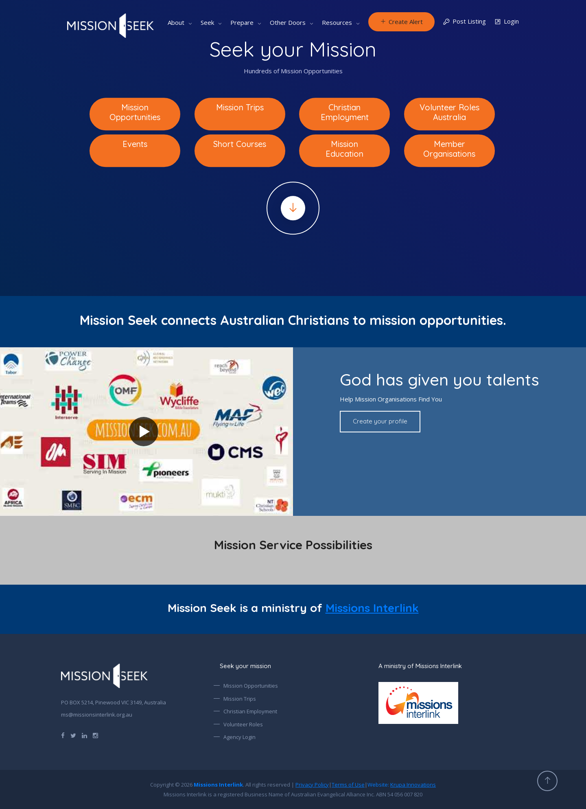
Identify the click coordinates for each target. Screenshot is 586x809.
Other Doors (288, 22)
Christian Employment (250, 711)
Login (506, 22)
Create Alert (401, 22)
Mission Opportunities (250, 685)
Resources (337, 22)
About (176, 22)
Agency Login (239, 737)
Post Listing (464, 22)
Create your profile (380, 421)
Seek (207, 22)
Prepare (242, 22)
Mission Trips (239, 698)
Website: (401, 784)
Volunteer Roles (243, 724)
